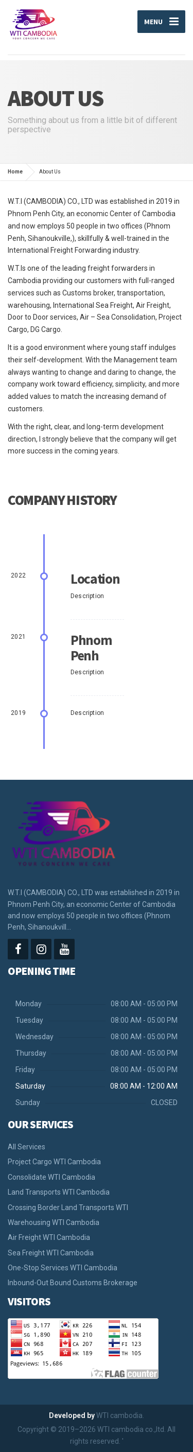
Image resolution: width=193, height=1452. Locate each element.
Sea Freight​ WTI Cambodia (51, 1253)
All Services (26, 1147)
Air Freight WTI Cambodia (49, 1237)
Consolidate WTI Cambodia (51, 1177)
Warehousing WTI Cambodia (53, 1222)
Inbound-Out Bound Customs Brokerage (72, 1283)
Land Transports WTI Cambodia (59, 1192)
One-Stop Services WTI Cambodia (62, 1268)
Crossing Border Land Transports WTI (68, 1207)
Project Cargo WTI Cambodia (54, 1162)
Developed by (72, 1415)
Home (15, 171)
